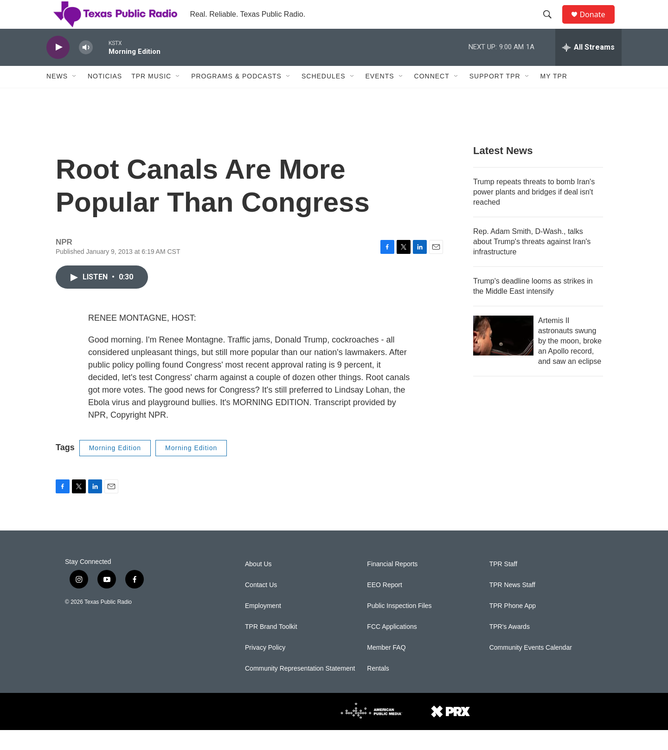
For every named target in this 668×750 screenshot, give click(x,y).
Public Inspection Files (399, 625)
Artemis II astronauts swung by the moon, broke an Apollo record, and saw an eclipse (570, 360)
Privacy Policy (265, 667)
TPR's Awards (509, 646)
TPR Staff (503, 584)
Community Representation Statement (300, 688)
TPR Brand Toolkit (271, 646)
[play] (58, 67)
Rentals (378, 688)
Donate (598, 24)
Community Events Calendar (530, 667)
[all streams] (588, 67)
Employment (263, 625)
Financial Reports (392, 584)
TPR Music (151, 96)
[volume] (86, 67)
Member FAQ (386, 667)
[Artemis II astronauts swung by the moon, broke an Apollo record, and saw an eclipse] (503, 355)
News (57, 96)
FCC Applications (392, 646)
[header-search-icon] (551, 24)
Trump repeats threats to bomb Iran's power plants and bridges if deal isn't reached (534, 212)
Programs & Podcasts (236, 96)
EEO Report (384, 604)
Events (380, 96)
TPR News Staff (512, 604)
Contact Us (261, 604)
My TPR (553, 96)
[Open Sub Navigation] (74, 96)
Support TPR (494, 96)
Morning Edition (115, 468)
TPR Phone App (512, 625)
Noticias (105, 96)
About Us (258, 584)
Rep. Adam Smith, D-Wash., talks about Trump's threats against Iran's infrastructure (532, 261)
